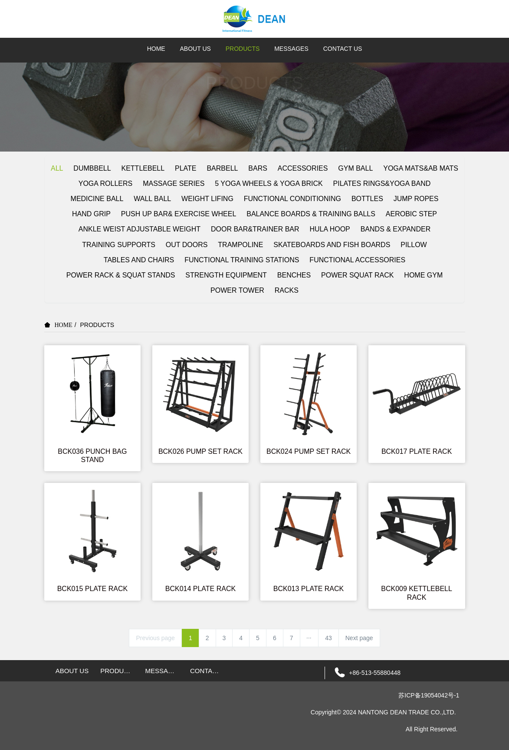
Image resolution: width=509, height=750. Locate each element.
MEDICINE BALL (97, 198)
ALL (57, 168)
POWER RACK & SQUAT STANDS (120, 275)
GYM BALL (355, 168)
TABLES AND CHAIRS (139, 260)
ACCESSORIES (303, 168)
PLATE (186, 168)
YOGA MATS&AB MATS (420, 168)
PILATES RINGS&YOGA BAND (382, 183)
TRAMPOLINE (240, 244)
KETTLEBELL (143, 168)
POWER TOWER (237, 290)
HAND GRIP (91, 214)
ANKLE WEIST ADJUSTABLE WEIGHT (139, 229)
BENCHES (294, 275)
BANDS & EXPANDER (396, 229)
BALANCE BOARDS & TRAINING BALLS (310, 214)
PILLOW (414, 244)
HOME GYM (423, 275)
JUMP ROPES (416, 198)
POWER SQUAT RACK (357, 275)
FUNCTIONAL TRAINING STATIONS (241, 260)
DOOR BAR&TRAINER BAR (255, 229)
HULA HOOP (329, 229)
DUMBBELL (92, 168)
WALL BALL (152, 198)
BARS (257, 168)
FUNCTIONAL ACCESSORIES (357, 260)
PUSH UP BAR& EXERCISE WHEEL (178, 214)
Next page (359, 637)
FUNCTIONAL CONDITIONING (292, 198)
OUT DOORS (187, 244)
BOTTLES (367, 198)
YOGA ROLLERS (106, 183)
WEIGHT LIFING (207, 198)
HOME (156, 48)
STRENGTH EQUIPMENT (226, 275)
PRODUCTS (97, 324)
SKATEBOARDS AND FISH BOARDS (331, 244)
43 (328, 637)
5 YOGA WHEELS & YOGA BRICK (268, 183)
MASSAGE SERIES (173, 183)
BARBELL (222, 168)
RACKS (287, 290)
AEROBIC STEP (411, 214)
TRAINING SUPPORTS (118, 244)
